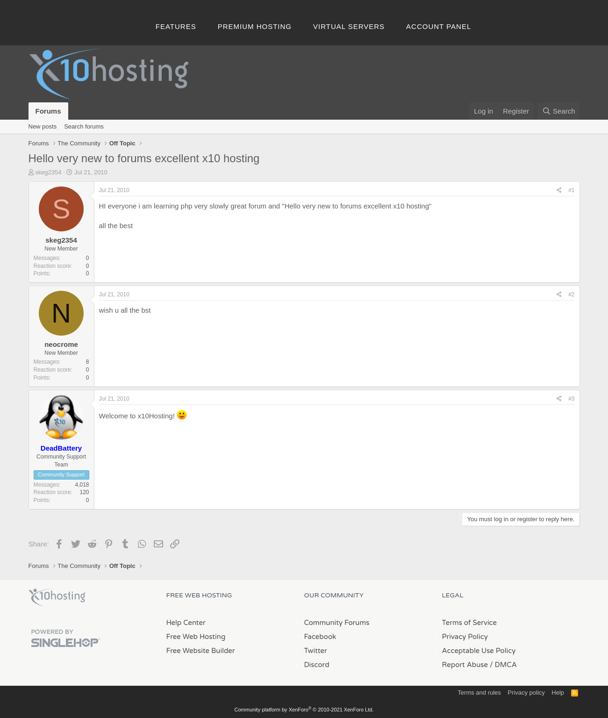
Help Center (186, 622)
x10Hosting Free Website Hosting (57, 597)
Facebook (320, 636)
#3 (571, 398)
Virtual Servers (349, 26)
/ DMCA (503, 665)
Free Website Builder (200, 650)
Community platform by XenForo (304, 709)
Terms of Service (469, 622)
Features (176, 26)
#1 (571, 190)
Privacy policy (526, 692)
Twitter (315, 650)
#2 (571, 294)
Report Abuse (465, 665)
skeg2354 (48, 172)
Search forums (84, 126)
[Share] (559, 190)
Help (557, 692)
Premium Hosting (255, 26)
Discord (316, 665)
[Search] (558, 111)
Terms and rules (479, 692)
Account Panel (438, 26)
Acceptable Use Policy (479, 650)
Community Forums (337, 622)
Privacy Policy (465, 636)
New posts (43, 126)
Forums (48, 111)
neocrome (61, 344)
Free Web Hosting (196, 636)
